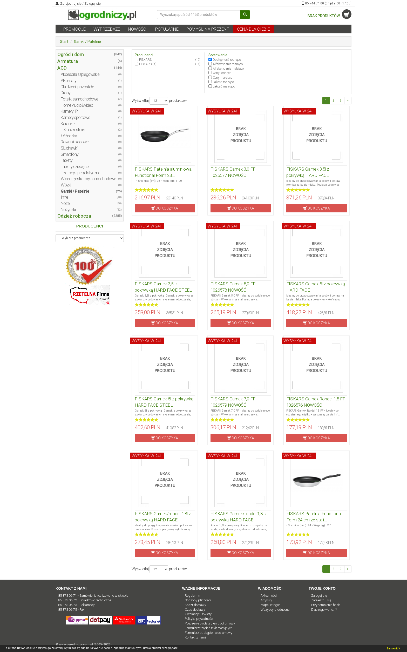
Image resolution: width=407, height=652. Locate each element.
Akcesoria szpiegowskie (80, 74)
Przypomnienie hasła (326, 605)
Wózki (66, 185)
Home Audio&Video (77, 105)
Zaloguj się (92, 3)
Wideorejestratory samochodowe (88, 178)
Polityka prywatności (199, 619)
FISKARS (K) (148, 64)
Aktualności (269, 595)
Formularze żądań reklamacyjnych (209, 628)
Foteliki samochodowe (79, 99)
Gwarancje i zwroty (198, 614)
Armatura (67, 61)
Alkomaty (68, 80)
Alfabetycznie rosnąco (228, 64)
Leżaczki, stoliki (73, 129)
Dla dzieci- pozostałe (77, 86)
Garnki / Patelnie (87, 41)
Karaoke (67, 123)
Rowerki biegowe (75, 141)
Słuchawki (69, 148)
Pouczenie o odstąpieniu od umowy (210, 623)
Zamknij (393, 648)
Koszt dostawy (195, 605)
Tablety (66, 160)
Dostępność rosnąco (227, 60)
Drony (65, 92)
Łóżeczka (69, 135)
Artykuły (266, 600)
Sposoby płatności (198, 600)
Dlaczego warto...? (324, 609)
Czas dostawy (195, 609)
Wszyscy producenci (275, 609)
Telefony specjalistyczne (80, 172)
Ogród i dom (70, 54)
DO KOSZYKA (164, 208)
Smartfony (69, 154)
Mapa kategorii (271, 605)
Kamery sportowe (75, 117)
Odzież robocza (74, 216)
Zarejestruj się (70, 3)
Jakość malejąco (224, 86)
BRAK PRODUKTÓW (329, 16)
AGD (62, 68)
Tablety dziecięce (75, 166)
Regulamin (192, 595)
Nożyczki (68, 209)
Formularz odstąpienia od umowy (208, 633)
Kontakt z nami (195, 637)
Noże (65, 203)
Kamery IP (69, 111)
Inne (64, 197)
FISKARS (145, 60)
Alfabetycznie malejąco (228, 68)
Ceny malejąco (222, 77)
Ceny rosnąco (222, 73)
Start (64, 41)
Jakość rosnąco (223, 82)
